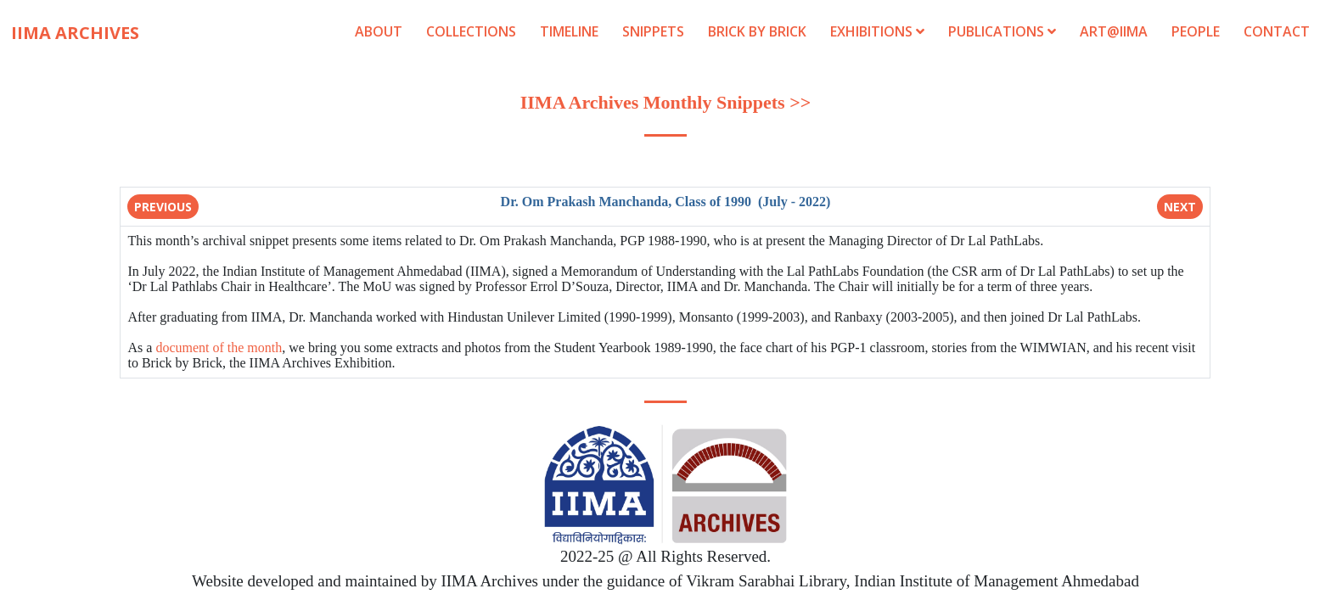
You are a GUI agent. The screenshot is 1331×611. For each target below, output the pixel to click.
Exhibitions (877, 31)
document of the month (218, 347)
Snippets (653, 31)
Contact (1277, 31)
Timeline (569, 31)
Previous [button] (163, 207)
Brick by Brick (757, 31)
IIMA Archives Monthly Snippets (652, 102)
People (1195, 31)
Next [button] (1180, 207)
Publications (1003, 31)
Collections (471, 31)
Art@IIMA (1114, 31)
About (378, 31)
